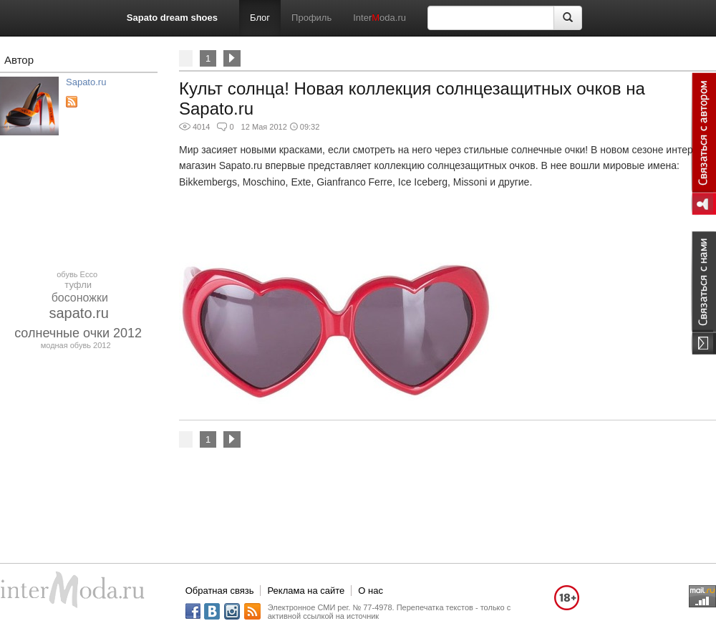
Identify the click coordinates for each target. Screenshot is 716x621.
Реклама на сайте (305, 590)
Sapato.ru (86, 82)
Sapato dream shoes (172, 17)
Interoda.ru (379, 17)
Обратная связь (219, 590)
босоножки (80, 298)
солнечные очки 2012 (78, 333)
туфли (78, 284)
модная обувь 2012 (76, 345)
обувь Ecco (77, 274)
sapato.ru (79, 313)
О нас (370, 590)
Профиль (311, 17)
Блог (260, 17)
